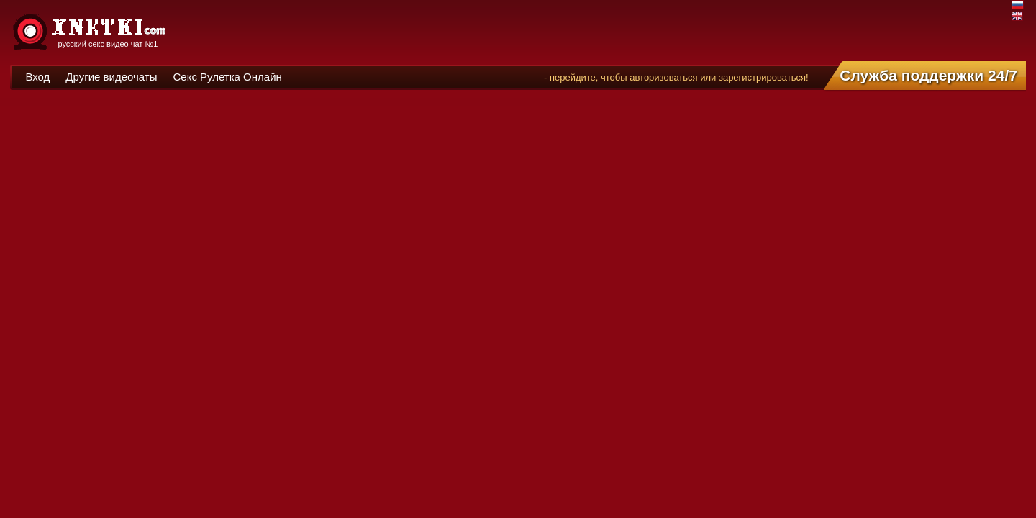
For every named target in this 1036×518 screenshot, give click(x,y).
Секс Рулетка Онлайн (227, 77)
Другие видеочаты (111, 77)
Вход (37, 77)
